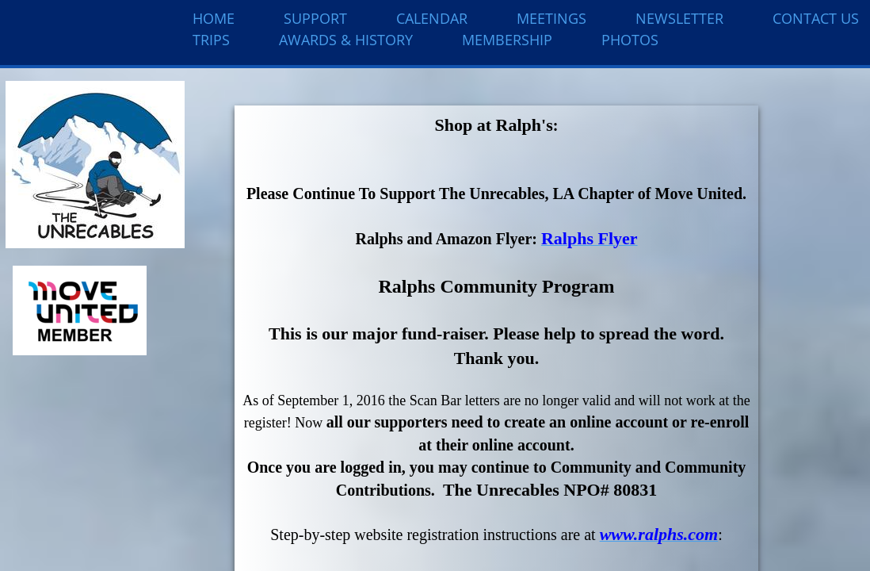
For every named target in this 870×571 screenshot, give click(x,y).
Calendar (431, 18)
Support (315, 18)
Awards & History (346, 39)
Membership (507, 39)
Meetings (551, 18)
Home (214, 18)
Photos (629, 39)
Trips (211, 39)
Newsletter (679, 18)
